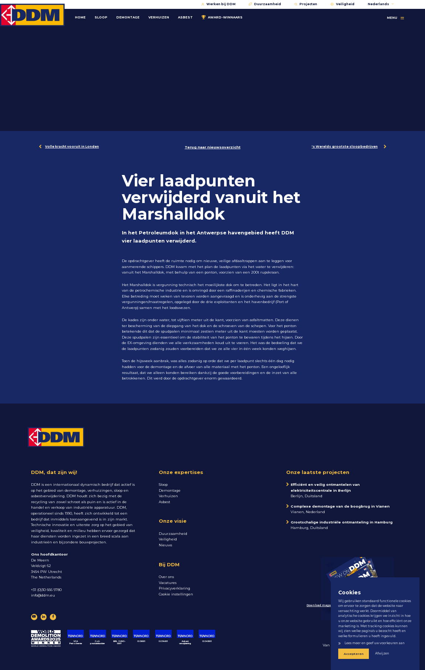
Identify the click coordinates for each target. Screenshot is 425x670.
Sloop (101, 15)
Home (80, 15)
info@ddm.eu (43, 595)
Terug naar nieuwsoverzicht (212, 147)
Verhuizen (158, 15)
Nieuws (165, 545)
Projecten (305, 4)
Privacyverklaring (174, 588)
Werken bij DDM (218, 4)
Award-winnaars (222, 15)
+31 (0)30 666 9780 (46, 590)
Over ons (166, 577)
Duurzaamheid (265, 4)
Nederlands (381, 4)
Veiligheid (342, 4)
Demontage (128, 15)
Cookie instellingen (176, 594)
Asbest (185, 15)
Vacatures (167, 583)
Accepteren (351, 654)
